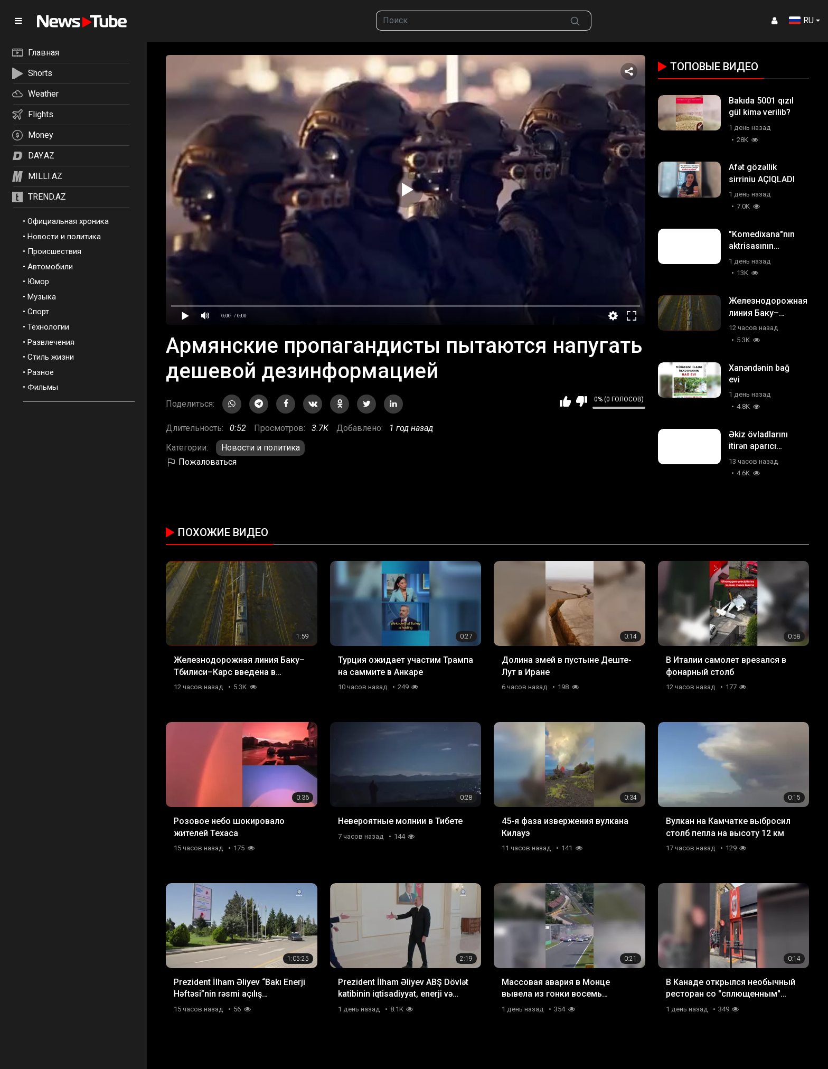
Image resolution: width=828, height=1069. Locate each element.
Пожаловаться (201, 462)
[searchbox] (468, 21)
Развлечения (50, 342)
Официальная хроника (68, 221)
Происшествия (54, 251)
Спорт (38, 311)
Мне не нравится (581, 401)
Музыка (41, 297)
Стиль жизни (50, 357)
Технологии (48, 327)
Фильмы (42, 387)
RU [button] (801, 20)
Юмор (38, 281)
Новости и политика (64, 236)
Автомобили (50, 266)
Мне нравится (565, 401)
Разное (40, 372)
